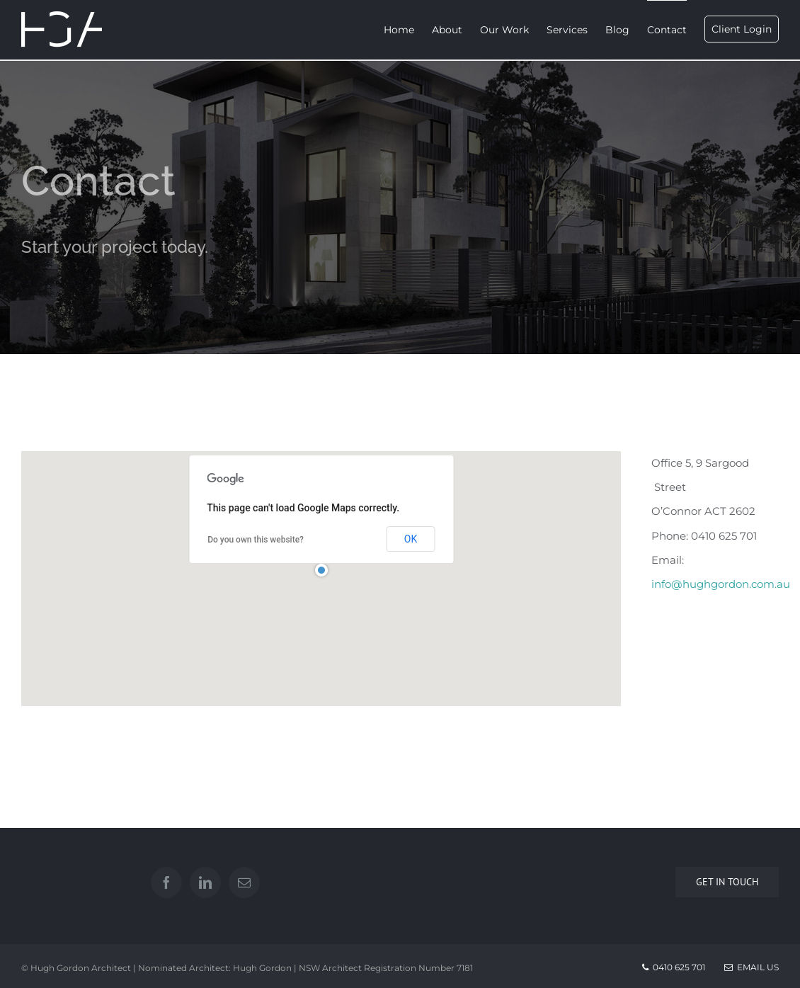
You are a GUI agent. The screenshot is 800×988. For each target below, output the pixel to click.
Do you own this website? (255, 540)
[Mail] (244, 882)
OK (410, 539)
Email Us (751, 967)
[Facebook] (166, 882)
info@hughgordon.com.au (720, 584)
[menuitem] (408, 29)
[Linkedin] (205, 882)
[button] (321, 570)
